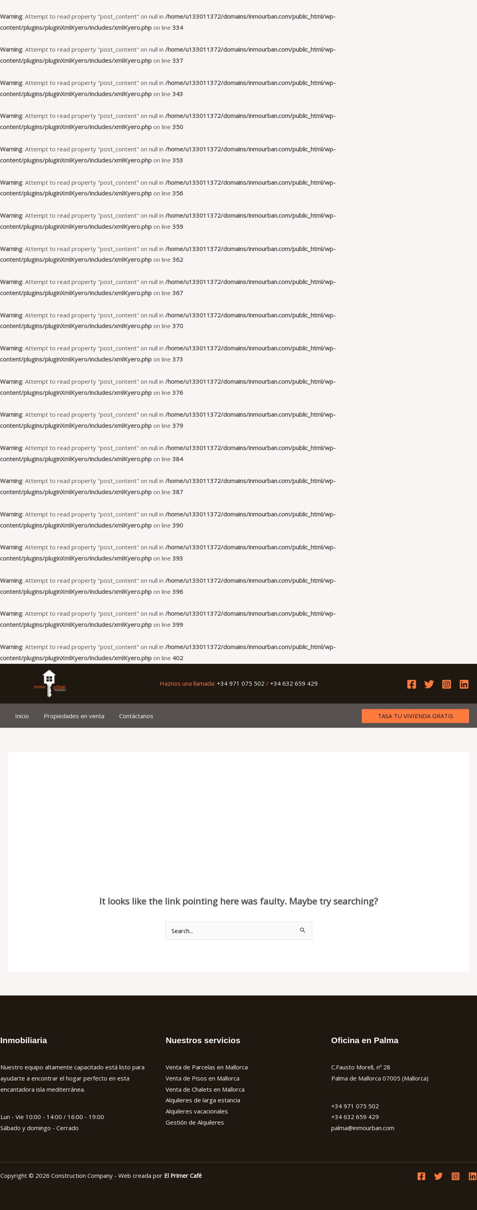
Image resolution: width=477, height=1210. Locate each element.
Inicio (21, 716)
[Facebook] (412, 684)
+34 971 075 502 (241, 683)
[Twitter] (429, 684)
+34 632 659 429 (294, 683)
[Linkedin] (464, 684)
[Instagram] (447, 684)
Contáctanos (129, 716)
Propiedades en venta (70, 716)
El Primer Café (183, 1175)
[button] (415, 716)
